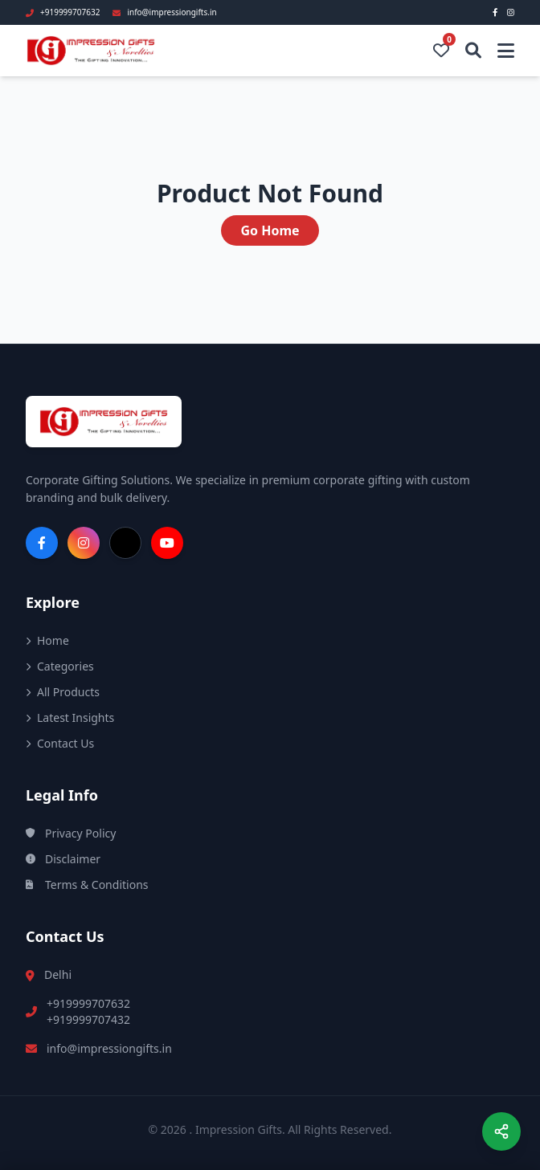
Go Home (269, 230)
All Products (63, 691)
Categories (60, 666)
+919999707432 (88, 1019)
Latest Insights (70, 717)
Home (47, 640)
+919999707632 (88, 1003)
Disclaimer (63, 858)
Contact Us (60, 743)
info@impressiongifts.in (109, 1048)
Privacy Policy (71, 833)
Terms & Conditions (87, 884)
